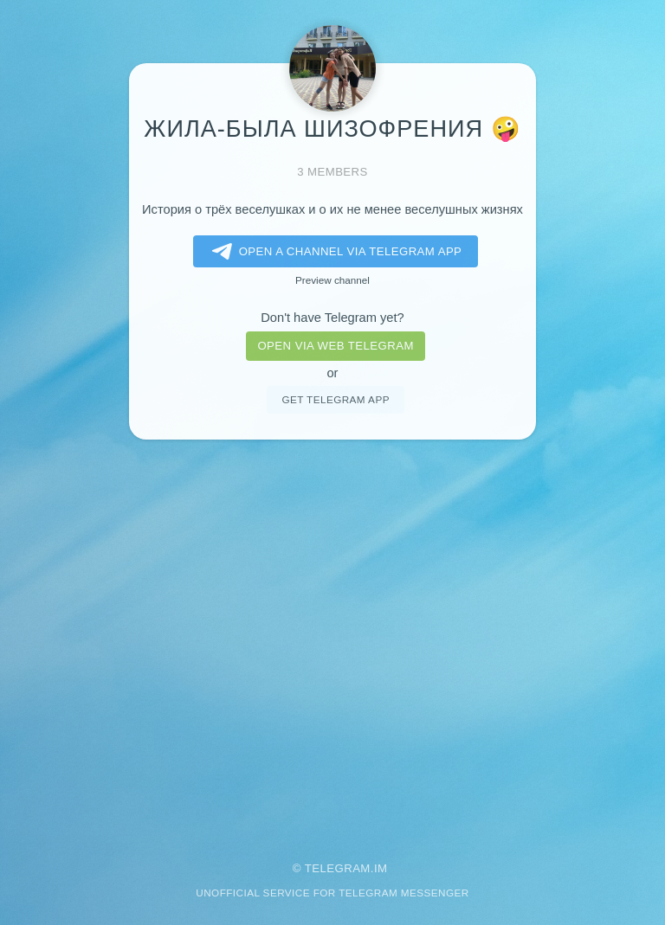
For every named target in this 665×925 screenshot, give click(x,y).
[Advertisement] (332, 638)
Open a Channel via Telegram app (333, 251)
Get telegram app (335, 399)
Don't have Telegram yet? (332, 317)
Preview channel (332, 280)
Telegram (338, 868)
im (381, 868)
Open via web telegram (335, 345)
